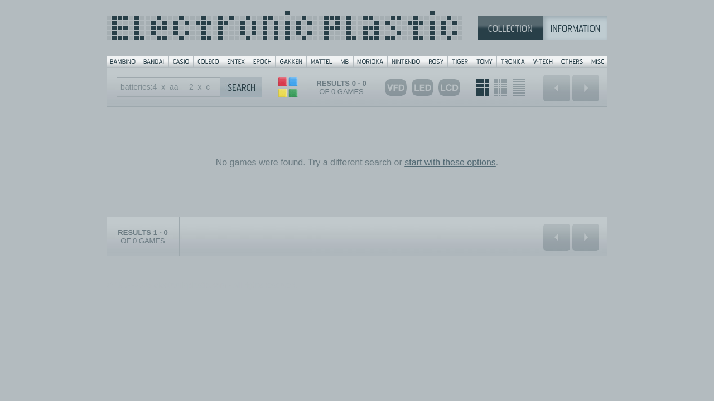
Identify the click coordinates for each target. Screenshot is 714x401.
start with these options (450, 162)
